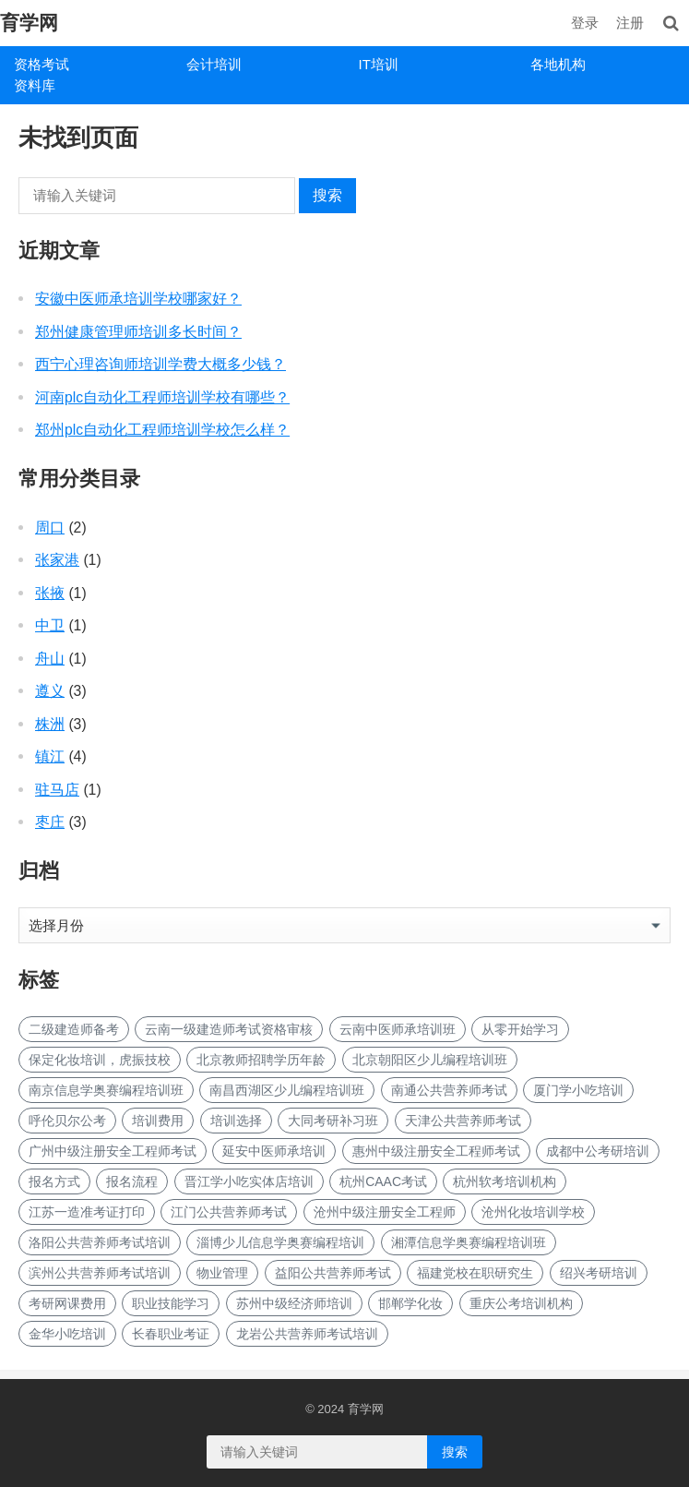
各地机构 (558, 64)
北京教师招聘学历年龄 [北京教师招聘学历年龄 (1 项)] (261, 1059)
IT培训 (378, 64)
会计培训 (214, 64)
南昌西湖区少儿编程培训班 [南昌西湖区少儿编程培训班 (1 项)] (286, 1090)
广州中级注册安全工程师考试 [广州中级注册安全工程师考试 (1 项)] (112, 1151)
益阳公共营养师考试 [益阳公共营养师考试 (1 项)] (333, 1272)
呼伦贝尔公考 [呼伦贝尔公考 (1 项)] (67, 1120)
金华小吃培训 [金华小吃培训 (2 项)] (67, 1333)
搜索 (327, 195)
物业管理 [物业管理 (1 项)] (222, 1272)
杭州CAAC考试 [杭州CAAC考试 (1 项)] (383, 1181)
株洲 (50, 724)
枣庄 (50, 822)
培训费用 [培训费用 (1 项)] (158, 1120)
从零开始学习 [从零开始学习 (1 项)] (520, 1029)
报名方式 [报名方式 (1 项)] (54, 1181)
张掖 (50, 593)
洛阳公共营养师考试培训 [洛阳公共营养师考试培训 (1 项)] (100, 1242)
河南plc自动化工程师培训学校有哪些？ (162, 397)
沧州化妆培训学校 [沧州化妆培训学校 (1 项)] (533, 1212)
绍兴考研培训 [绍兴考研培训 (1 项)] (598, 1272)
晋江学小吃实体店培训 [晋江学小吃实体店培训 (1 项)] (249, 1181)
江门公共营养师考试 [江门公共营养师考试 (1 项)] (229, 1212)
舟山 (50, 658)
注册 (630, 22)
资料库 (34, 85)
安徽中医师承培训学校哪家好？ (138, 298)
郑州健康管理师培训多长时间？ (138, 332)
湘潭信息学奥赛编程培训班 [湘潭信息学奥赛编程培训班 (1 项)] (468, 1242)
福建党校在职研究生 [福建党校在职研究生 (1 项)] (475, 1272)
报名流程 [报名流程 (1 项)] (132, 1181)
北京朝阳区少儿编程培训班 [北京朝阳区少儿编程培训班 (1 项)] (429, 1059)
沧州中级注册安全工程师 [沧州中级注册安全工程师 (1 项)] (385, 1212)
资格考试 (41, 64)
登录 (585, 22)
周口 (50, 527)
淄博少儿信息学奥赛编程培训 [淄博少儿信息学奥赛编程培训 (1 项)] (280, 1242)
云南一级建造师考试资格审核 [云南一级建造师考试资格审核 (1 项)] (229, 1029)
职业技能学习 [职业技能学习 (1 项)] (170, 1303)
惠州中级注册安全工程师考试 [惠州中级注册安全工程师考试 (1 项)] (436, 1151)
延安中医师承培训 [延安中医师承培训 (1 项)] (274, 1151)
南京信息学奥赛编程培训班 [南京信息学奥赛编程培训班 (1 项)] (106, 1090)
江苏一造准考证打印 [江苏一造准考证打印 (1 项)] (87, 1212)
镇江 (50, 756)
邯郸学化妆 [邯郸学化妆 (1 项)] (410, 1303)
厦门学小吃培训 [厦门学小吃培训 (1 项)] (578, 1090)
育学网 (29, 22)
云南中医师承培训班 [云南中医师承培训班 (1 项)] (397, 1029)
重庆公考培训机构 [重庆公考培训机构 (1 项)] (521, 1303)
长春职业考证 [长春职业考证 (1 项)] (170, 1333)
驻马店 (57, 789)
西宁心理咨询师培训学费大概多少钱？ (160, 364)
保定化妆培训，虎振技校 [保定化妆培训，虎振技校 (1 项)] (100, 1059)
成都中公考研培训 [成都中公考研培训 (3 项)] (597, 1151)
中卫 (50, 625)
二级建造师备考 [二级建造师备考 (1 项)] (74, 1029)
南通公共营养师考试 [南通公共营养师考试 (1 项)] (449, 1090)
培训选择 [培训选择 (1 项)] (236, 1120)
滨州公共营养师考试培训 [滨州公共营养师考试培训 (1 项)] (100, 1272)
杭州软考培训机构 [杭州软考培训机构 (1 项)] (504, 1181)
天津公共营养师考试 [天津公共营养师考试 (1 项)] (463, 1120)
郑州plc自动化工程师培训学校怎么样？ (162, 430)
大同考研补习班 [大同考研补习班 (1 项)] (333, 1120)
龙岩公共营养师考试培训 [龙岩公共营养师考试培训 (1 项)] (307, 1333)
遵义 (50, 691)
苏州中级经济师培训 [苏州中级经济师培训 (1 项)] (294, 1303)
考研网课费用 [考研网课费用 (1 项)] (67, 1303)
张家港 (57, 560)
